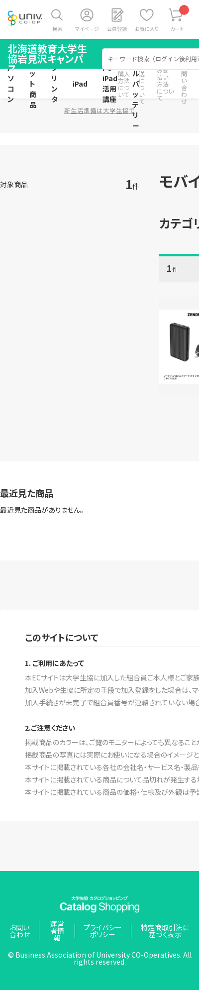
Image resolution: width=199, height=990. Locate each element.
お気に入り (147, 28)
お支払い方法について (165, 84)
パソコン (10, 83)
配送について (142, 84)
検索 (57, 28)
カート (180, 18)
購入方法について (124, 84)
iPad (80, 84)
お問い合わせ (184, 84)
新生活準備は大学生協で (99, 110)
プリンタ (54, 83)
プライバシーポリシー (103, 931)
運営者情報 (57, 930)
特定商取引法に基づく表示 (165, 931)
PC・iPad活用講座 (109, 83)
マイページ (87, 28)
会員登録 (117, 28)
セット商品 (32, 84)
